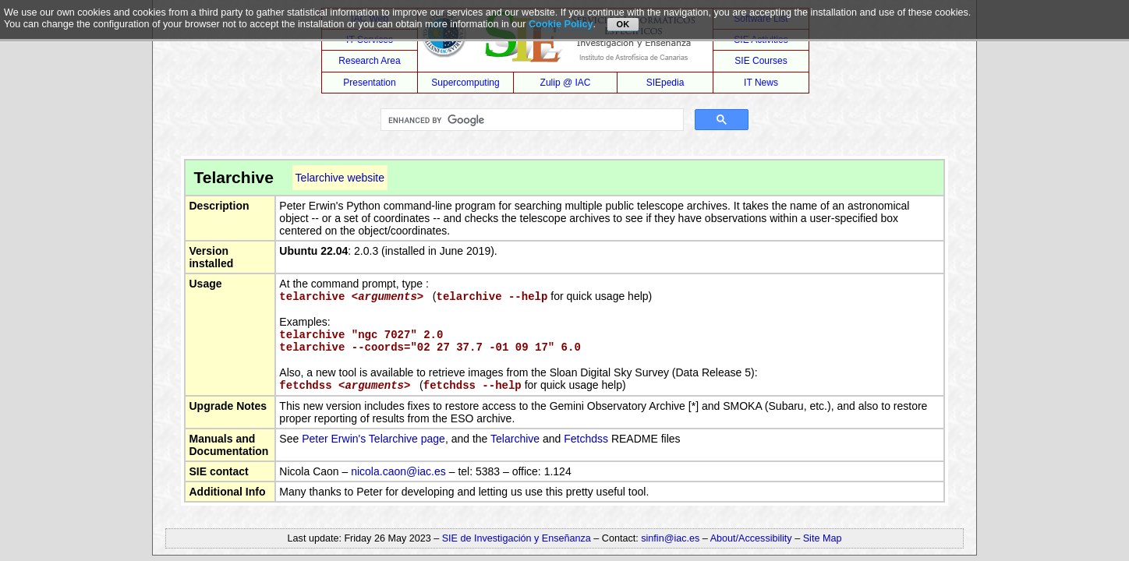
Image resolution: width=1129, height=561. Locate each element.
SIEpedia (665, 82)
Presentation (369, 82)
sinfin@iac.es (670, 538)
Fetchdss (586, 438)
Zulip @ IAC (565, 82)
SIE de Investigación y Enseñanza (516, 538)
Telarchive (515, 438)
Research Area (369, 60)
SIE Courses (760, 60)
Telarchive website (340, 177)
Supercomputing (465, 82)
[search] (530, 120)
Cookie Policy (561, 24)
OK (623, 24)
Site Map (822, 538)
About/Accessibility (752, 538)
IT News (761, 82)
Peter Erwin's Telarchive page (373, 438)
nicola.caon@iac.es (398, 471)
